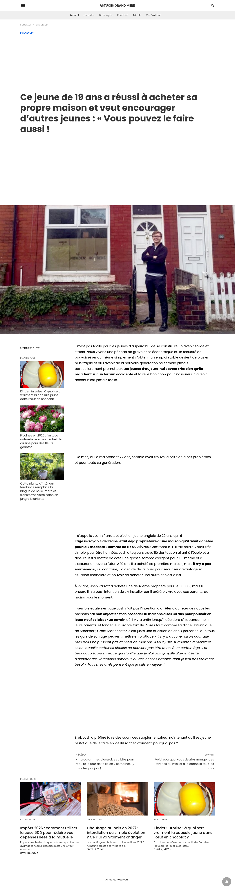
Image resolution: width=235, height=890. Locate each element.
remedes (89, 15)
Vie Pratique (154, 15)
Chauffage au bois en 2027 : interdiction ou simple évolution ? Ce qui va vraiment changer (116, 832)
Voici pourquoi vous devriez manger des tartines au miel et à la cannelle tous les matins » (184, 763)
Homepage (26, 24)
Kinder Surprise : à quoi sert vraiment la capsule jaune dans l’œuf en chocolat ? (40, 395)
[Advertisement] (117, 61)
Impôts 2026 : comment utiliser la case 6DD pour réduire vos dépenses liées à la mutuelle (48, 832)
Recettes (122, 15)
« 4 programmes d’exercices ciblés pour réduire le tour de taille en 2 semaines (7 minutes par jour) (105, 763)
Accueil (74, 15)
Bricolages (106, 15)
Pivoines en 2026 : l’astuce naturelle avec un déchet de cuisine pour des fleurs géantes (41, 441)
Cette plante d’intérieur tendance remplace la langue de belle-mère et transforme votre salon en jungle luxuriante (39, 491)
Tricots (137, 15)
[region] (117, 165)
